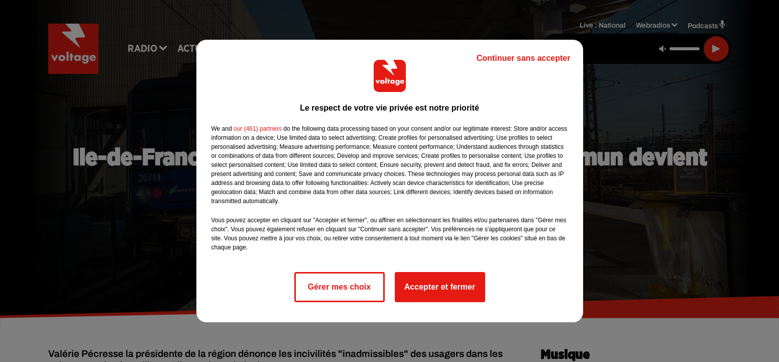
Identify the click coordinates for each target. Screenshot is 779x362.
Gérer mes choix (339, 287)
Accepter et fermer (439, 287)
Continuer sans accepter (524, 58)
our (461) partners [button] (258, 128)
